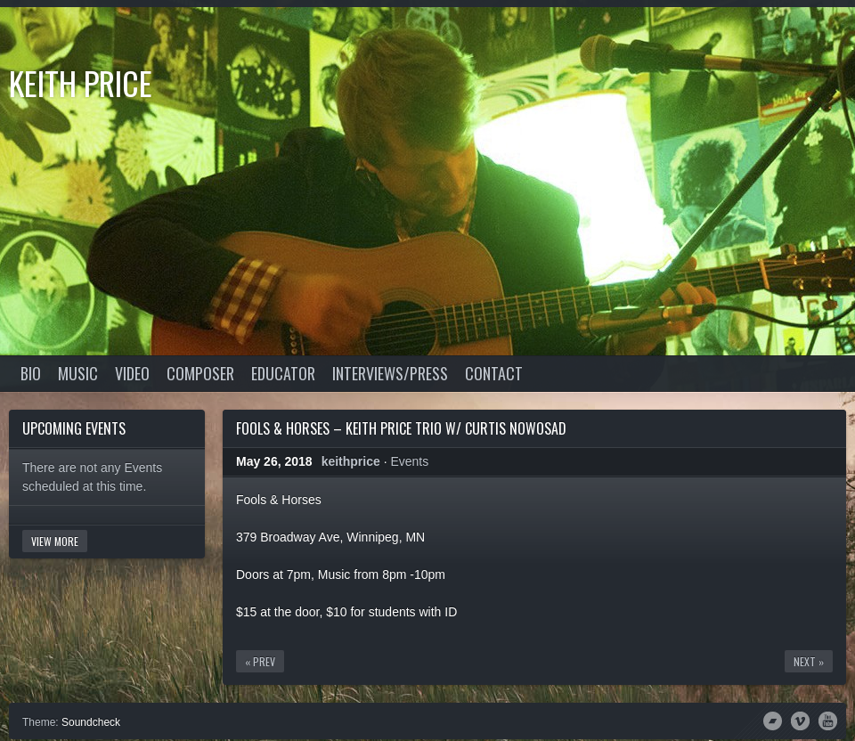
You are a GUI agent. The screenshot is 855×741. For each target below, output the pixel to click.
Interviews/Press (390, 373)
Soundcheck (90, 722)
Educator (283, 373)
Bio (30, 373)
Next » (809, 661)
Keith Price (80, 82)
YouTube (827, 720)
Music (78, 373)
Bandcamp (772, 720)
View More (54, 541)
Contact (494, 373)
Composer (200, 373)
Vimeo (800, 720)
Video (132, 373)
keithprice (351, 461)
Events (409, 461)
